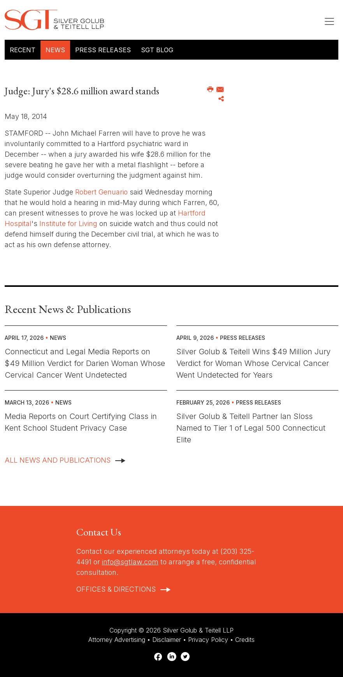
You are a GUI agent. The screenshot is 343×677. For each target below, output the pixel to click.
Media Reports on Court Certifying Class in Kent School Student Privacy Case (81, 422)
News (55, 50)
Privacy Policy (208, 639)
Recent (22, 50)
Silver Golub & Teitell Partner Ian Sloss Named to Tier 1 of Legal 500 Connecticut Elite (250, 428)
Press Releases (103, 50)
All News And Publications (58, 460)
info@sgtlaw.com (130, 562)
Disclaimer (166, 639)
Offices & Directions (116, 589)
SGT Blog (157, 50)
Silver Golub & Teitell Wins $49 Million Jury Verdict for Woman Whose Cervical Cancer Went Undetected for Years (253, 363)
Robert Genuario (101, 192)
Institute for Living (68, 223)
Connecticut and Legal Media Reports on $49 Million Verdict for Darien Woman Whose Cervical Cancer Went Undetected (85, 363)
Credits (245, 639)
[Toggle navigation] (329, 21)
